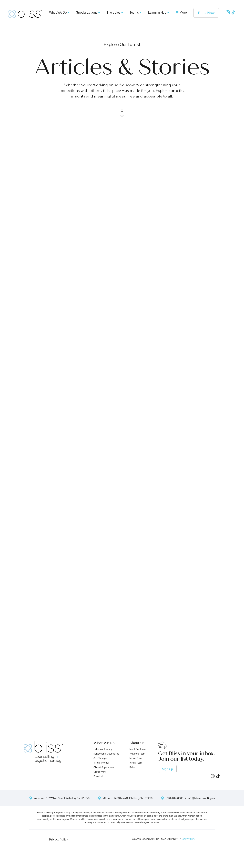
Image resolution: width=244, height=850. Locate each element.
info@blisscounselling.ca (201, 798)
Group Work (100, 772)
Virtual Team (135, 763)
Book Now (206, 13)
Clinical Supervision (104, 767)
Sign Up (167, 769)
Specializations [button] (88, 12)
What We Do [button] (59, 12)
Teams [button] (135, 12)
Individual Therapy (103, 749)
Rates (132, 767)
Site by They (188, 839)
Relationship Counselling (106, 754)
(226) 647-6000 (174, 798)
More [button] (181, 12)
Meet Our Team (137, 749)
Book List (98, 776)
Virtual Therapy (101, 763)
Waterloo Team (137, 754)
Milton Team (135, 758)
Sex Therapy (100, 758)
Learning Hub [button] (158, 12)
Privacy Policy (58, 839)
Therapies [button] (115, 12)
